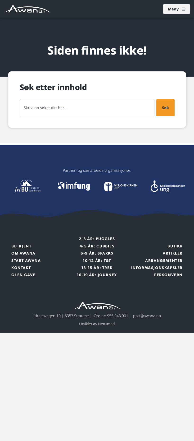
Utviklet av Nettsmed (97, 323)
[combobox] (87, 107)
